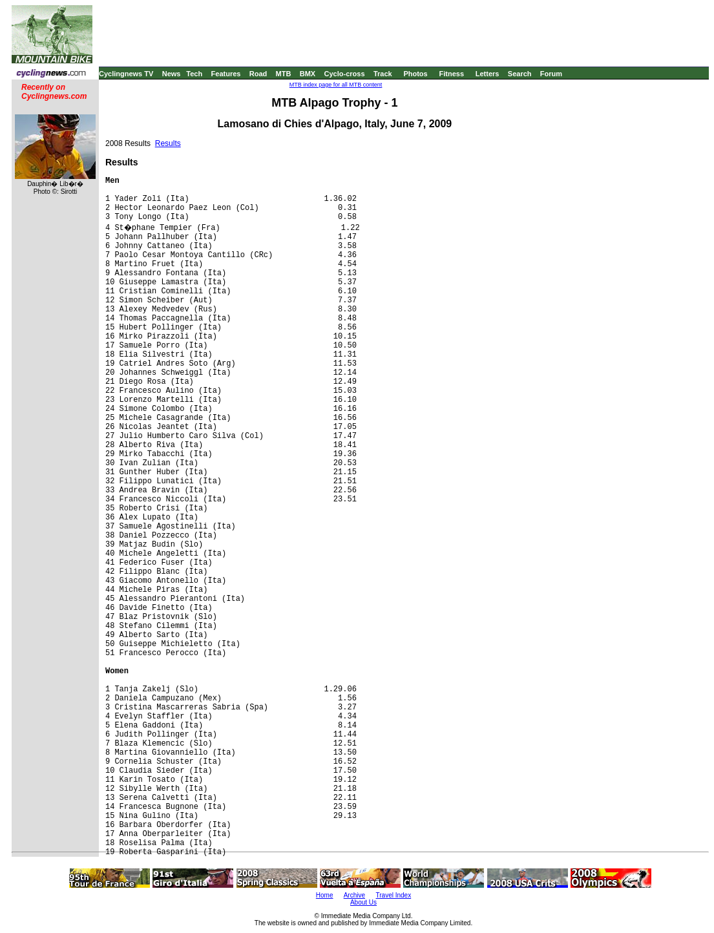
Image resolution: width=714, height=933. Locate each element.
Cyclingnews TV (126, 74)
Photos (415, 74)
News (171, 74)
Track (382, 74)
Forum (551, 74)
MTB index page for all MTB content (336, 84)
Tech (194, 74)
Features (226, 74)
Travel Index (394, 895)
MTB (283, 74)
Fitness (451, 74)
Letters (487, 74)
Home (324, 895)
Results (168, 143)
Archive (354, 895)
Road (258, 74)
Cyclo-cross (344, 74)
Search (520, 74)
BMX (307, 74)
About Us (363, 902)
